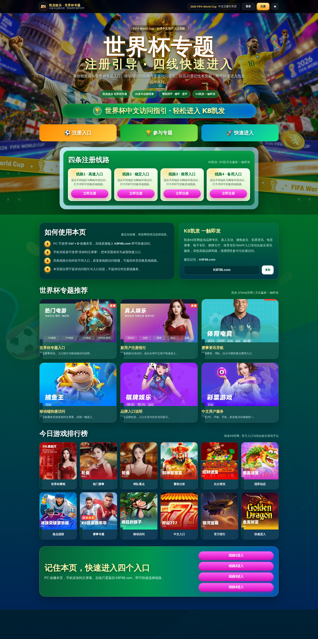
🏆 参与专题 (159, 132)
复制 (267, 269)
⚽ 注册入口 (77, 132)
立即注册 (89, 193)
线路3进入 (236, 576)
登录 (248, 6)
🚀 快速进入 (240, 132)
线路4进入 (236, 587)
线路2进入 (236, 566)
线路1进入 (236, 555)
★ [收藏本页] (275, 6)
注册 (263, 6)
